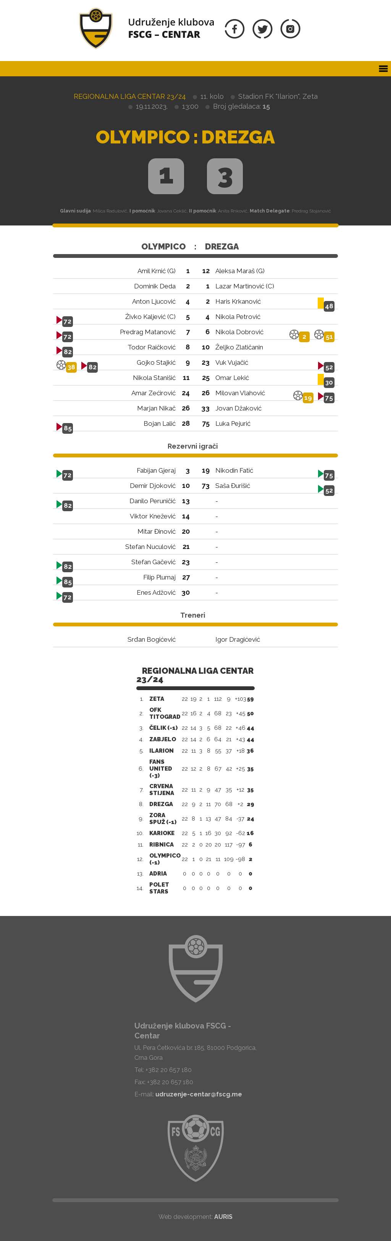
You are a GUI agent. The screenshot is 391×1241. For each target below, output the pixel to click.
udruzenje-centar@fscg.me (198, 1094)
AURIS (223, 1216)
